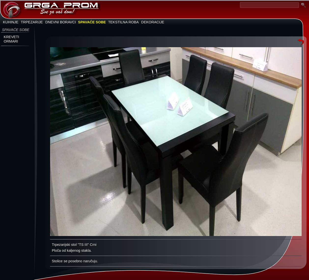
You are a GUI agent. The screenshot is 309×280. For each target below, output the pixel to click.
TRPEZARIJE (32, 22)
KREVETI (11, 37)
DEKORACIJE (152, 22)
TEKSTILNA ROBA (123, 22)
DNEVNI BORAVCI (60, 22)
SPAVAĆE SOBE (92, 22)
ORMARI (11, 41)
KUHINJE (10, 22)
